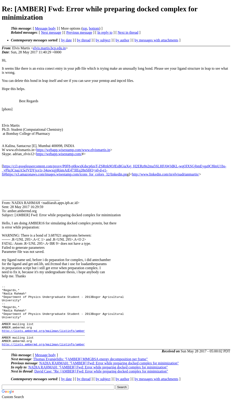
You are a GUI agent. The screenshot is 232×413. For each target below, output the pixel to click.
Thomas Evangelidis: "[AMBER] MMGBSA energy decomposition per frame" (90, 371)
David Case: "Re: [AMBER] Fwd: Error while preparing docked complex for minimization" (101, 383)
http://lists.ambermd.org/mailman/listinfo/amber (43, 340)
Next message (51, 32)
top (84, 28)
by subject (103, 40)
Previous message (79, 32)
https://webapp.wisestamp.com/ (59, 154)
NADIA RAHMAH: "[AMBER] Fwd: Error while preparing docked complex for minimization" (109, 375)
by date (66, 40)
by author (122, 40)
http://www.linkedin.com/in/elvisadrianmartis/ (165, 174)
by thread (84, 40)
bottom (94, 28)
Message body (45, 28)
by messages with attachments (156, 40)
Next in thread (128, 32)
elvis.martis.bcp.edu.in (49, 48)
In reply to (105, 32)
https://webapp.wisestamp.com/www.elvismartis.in (73, 150)
